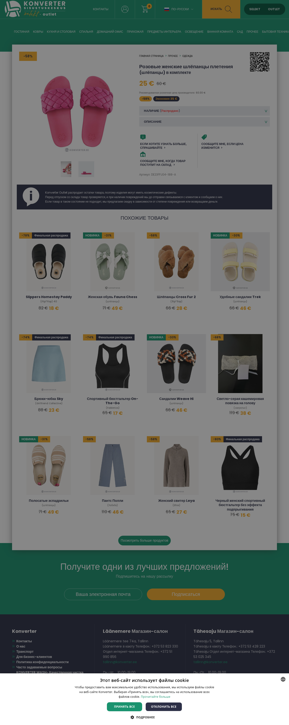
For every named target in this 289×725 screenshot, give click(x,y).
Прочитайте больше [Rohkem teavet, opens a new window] (155, 697)
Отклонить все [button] (163, 707)
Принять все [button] (124, 707)
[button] (144, 717)
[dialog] (144, 362)
